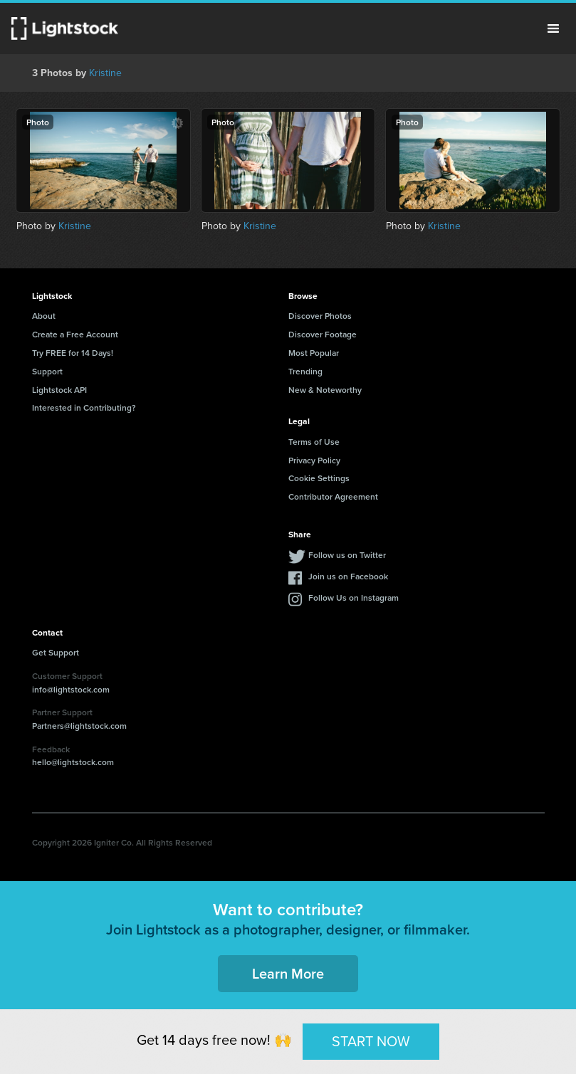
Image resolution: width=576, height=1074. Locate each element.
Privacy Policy (314, 460)
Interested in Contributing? (84, 407)
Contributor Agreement (333, 496)
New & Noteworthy (325, 390)
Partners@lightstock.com (79, 726)
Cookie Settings (319, 478)
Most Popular (313, 353)
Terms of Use (314, 442)
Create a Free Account (75, 334)
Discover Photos (320, 316)
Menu (553, 28)
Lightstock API (59, 390)
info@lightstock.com (71, 689)
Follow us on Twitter (347, 555)
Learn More (288, 973)
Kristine (105, 72)
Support (47, 371)
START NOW (371, 1041)
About (44, 316)
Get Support (55, 652)
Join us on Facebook (348, 576)
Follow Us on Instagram (353, 597)
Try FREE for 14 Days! (72, 353)
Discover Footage (322, 334)
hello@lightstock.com (73, 762)
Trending (305, 371)
